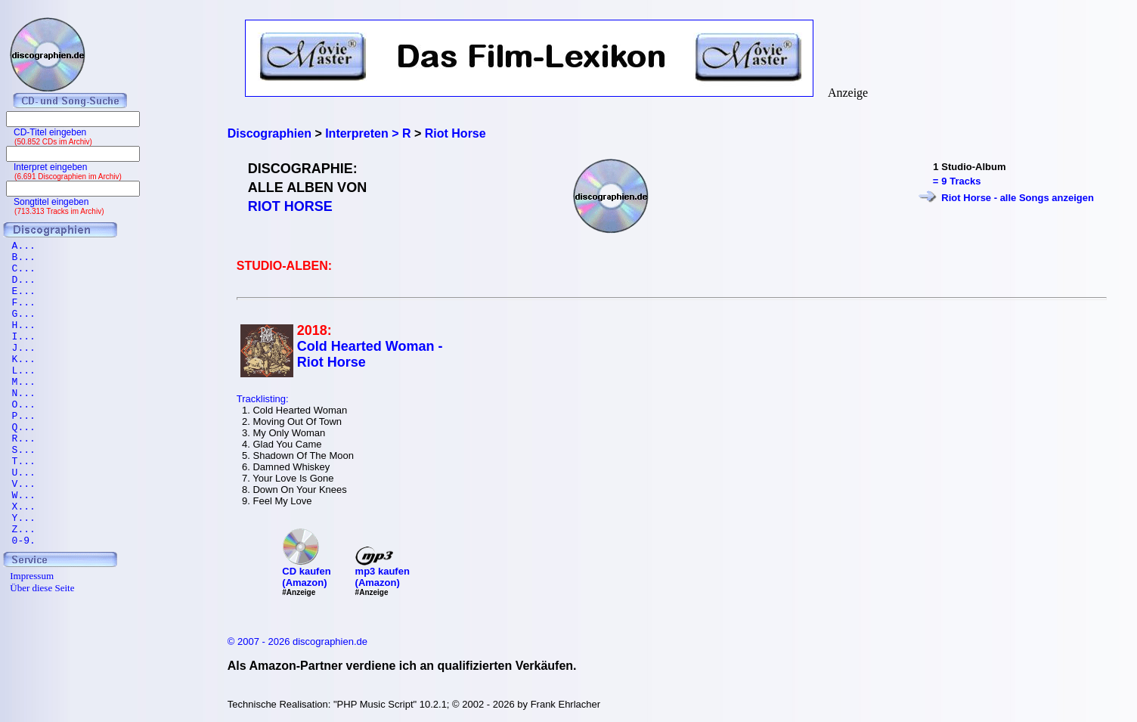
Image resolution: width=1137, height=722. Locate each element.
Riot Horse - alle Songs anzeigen (1017, 197)
